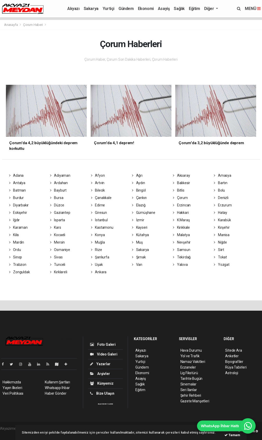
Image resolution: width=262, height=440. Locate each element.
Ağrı (137, 175)
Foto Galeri (103, 344)
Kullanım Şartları (57, 382)
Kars (55, 227)
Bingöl (139, 190)
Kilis (14, 235)
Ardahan (59, 183)
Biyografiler (234, 362)
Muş (137, 242)
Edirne (98, 205)
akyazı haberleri (102, 404)
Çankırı (139, 198)
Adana (16, 175)
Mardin (16, 242)
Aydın (138, 183)
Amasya (222, 175)
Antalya (17, 183)
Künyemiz (101, 383)
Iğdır (14, 220)
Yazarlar (100, 364)
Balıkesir (181, 183)
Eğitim (194, 8)
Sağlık (179, 8)
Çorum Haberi (33, 25)
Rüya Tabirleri (235, 367)
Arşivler (100, 374)
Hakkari (181, 213)
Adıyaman (60, 175)
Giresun (99, 213)
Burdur (16, 198)
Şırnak (139, 257)
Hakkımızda (12, 382)
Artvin (97, 183)
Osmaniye (60, 250)
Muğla (98, 242)
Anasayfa (11, 25)
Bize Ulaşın (102, 393)
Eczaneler (188, 367)
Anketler (231, 356)
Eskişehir (18, 213)
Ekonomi (146, 8)
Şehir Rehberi (190, 395)
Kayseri (139, 227)
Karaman (18, 227)
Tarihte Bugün (191, 378)
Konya (98, 235)
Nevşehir (182, 242)
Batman (17, 190)
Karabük (222, 220)
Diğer (209, 8)
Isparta (57, 220)
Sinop (15, 257)
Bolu (219, 190)
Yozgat (221, 265)
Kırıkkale (181, 227)
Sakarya (91, 8)
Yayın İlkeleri (12, 388)
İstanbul (99, 220)
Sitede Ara (233, 350)
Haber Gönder (56, 393)
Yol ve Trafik (190, 356)
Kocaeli (57, 235)
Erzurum (223, 205)
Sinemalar (188, 384)
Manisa (221, 235)
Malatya (181, 235)
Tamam (232, 435)
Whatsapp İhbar (57, 388)
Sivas (56, 257)
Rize (96, 250)
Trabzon (17, 265)
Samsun (181, 250)
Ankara (98, 272)
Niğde (220, 242)
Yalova (180, 265)
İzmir (138, 220)
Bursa (56, 198)
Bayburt (58, 190)
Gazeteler (110, 404)
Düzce (57, 205)
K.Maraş (181, 220)
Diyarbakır (19, 205)
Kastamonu (102, 227)
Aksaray (181, 175)
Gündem (126, 8)
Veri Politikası (13, 393)
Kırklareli (58, 272)
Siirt (219, 250)
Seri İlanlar (188, 390)
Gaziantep (60, 213)
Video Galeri (103, 354)
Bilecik (98, 190)
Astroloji (231, 373)
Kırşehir (222, 227)
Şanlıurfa (100, 257)
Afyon (98, 175)
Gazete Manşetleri (194, 401)
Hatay (220, 213)
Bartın (220, 183)
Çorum (180, 198)
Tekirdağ (182, 257)
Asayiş (164, 8)
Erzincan (182, 205)
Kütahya (140, 235)
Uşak (97, 265)
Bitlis (178, 190)
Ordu (15, 250)
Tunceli (57, 265)
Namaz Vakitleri (192, 362)
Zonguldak (19, 272)
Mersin (57, 242)
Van (137, 265)
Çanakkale (101, 198)
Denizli (221, 198)
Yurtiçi (108, 8)
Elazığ (138, 205)
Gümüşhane (143, 213)
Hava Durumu (191, 350)
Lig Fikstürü (189, 373)
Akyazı (73, 8)
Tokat (220, 257)
